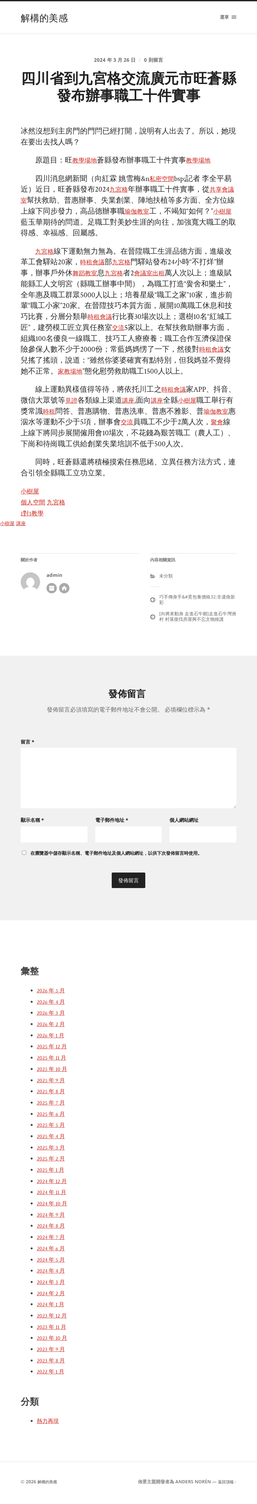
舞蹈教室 (87, 278)
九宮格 (128, 194)
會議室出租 (161, 278)
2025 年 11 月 (53, 1060)
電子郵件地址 (111, 823)
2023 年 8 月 (52, 1363)
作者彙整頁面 (51, 593)
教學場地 (87, 165)
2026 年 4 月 (52, 1004)
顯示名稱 (32, 823)
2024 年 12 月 (54, 1184)
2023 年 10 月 (54, 1341)
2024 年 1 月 (52, 1307)
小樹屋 (32, 227)
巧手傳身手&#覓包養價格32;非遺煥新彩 (197, 604)
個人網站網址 (184, 823)
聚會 (43, 438)
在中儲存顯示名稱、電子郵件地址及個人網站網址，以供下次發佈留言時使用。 (116, 856)
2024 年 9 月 (52, 1217)
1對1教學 (34, 518)
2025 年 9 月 (52, 1083)
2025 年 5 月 (52, 1128)
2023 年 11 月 (53, 1329)
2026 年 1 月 (52, 1038)
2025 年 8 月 (52, 1094)
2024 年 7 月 (52, 1240)
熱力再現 (50, 1424)
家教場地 (102, 376)
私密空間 (164, 183)
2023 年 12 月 (54, 1318)
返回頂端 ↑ (225, 1484)
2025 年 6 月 (52, 1116)
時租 (80, 416)
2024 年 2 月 (52, 1296)
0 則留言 (155, 61)
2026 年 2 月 (52, 1027)
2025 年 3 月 (52, 1150)
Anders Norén (190, 1484)
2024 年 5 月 (52, 1262)
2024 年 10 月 (54, 1206)
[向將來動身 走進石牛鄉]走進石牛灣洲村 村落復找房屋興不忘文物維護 (197, 621)
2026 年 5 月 (52, 993)
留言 (27, 746)
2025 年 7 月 (52, 1105)
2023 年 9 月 (52, 1352)
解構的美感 (47, 17)
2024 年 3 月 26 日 (114, 61)
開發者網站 (64, 593)
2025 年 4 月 (52, 1139)
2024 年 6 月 (52, 1251)
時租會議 (95, 267)
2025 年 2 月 (52, 1161)
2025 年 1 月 (52, 1173)
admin (54, 580)
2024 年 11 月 (53, 1195)
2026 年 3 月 (52, 1015)
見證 (87, 405)
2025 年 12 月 (54, 1049)
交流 (144, 333)
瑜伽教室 (154, 216)
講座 (146, 405)
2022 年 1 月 (52, 1374)
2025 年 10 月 (54, 1071)
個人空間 (35, 507)
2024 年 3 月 (52, 1284)
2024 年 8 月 (52, 1228)
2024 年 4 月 (52, 1273)
